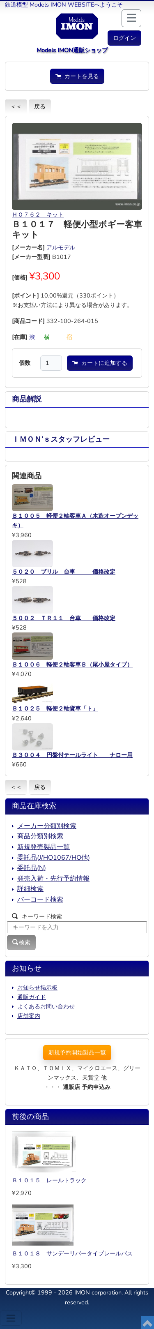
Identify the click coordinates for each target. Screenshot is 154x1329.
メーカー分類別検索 (46, 826)
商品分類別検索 (40, 836)
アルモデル (60, 247)
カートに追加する (99, 363)
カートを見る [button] (77, 76)
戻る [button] (40, 106)
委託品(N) (31, 867)
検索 (21, 942)
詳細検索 (30, 888)
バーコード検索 (40, 899)
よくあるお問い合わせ (46, 1006)
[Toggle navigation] (11, 1318)
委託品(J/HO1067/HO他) (53, 857)
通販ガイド (31, 997)
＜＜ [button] (16, 106)
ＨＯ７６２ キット (38, 214)
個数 (24, 363)
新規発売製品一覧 (43, 846)
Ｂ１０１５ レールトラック (49, 1180)
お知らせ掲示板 (37, 987)
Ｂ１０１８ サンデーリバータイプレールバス (72, 1253)
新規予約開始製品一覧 (77, 1052)
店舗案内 (28, 1016)
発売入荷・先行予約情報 (53, 878)
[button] (124, 38)
